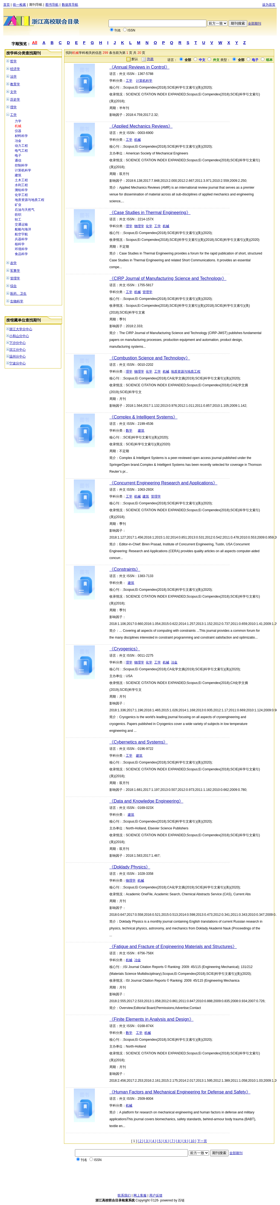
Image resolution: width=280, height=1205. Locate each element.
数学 (129, 430)
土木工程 (21, 180)
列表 (150, 59)
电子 (18, 155)
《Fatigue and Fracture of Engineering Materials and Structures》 (173, 946)
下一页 (202, 1141)
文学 (13, 92)
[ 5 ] (159, 1141)
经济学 (15, 69)
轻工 (18, 219)
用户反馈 (155, 1195)
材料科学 (21, 136)
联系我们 (124, 1195)
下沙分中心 (17, 343)
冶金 (18, 141)
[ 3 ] (147, 1141)
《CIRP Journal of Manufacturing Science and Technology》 (167, 278)
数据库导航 (70, 5)
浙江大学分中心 (20, 329)
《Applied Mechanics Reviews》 (141, 126)
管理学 (15, 278)
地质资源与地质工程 (29, 200)
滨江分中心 (17, 350)
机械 (18, 126)
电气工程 (21, 151)
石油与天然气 (24, 210)
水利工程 (21, 185)
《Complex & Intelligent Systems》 (143, 417)
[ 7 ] (172, 1141)
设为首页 (268, 5)
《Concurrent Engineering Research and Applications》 (163, 483)
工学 (13, 115)
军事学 (15, 271)
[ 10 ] (192, 1141)
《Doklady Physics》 (129, 867)
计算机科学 (23, 170)
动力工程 (21, 146)
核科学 (20, 244)
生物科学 (16, 301)
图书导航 (52, 5)
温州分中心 (17, 356)
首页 (6, 5)
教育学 (15, 84)
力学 (18, 121)
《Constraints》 (124, 569)
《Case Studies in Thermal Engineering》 (150, 212)
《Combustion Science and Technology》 (149, 358)
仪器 (18, 131)
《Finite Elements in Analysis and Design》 (151, 1019)
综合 (13, 286)
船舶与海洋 (23, 229)
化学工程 (21, 195)
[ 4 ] (153, 1141)
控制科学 (21, 165)
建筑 (18, 175)
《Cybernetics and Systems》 (138, 742)
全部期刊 (254, 23)
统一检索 (19, 5)
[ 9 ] (185, 1141)
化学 (149, 226)
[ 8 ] (179, 1141)
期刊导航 (35, 5)
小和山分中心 (19, 336)
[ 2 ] (140, 1141)
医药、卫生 (18, 294)
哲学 (13, 61)
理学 (13, 107)
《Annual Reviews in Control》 (139, 67)
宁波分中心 (17, 363)
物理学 (139, 226)
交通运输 (21, 224)
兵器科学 (21, 239)
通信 (18, 160)
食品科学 (21, 254)
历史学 (15, 99)
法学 (13, 76)
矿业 (18, 205)
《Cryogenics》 (124, 649)
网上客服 (140, 1195)
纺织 (18, 215)
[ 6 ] (166, 1141)
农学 (13, 263)
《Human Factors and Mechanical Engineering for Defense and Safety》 (179, 1092)
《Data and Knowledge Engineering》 (146, 801)
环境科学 (21, 249)
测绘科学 (21, 190)
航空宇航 (21, 234)
